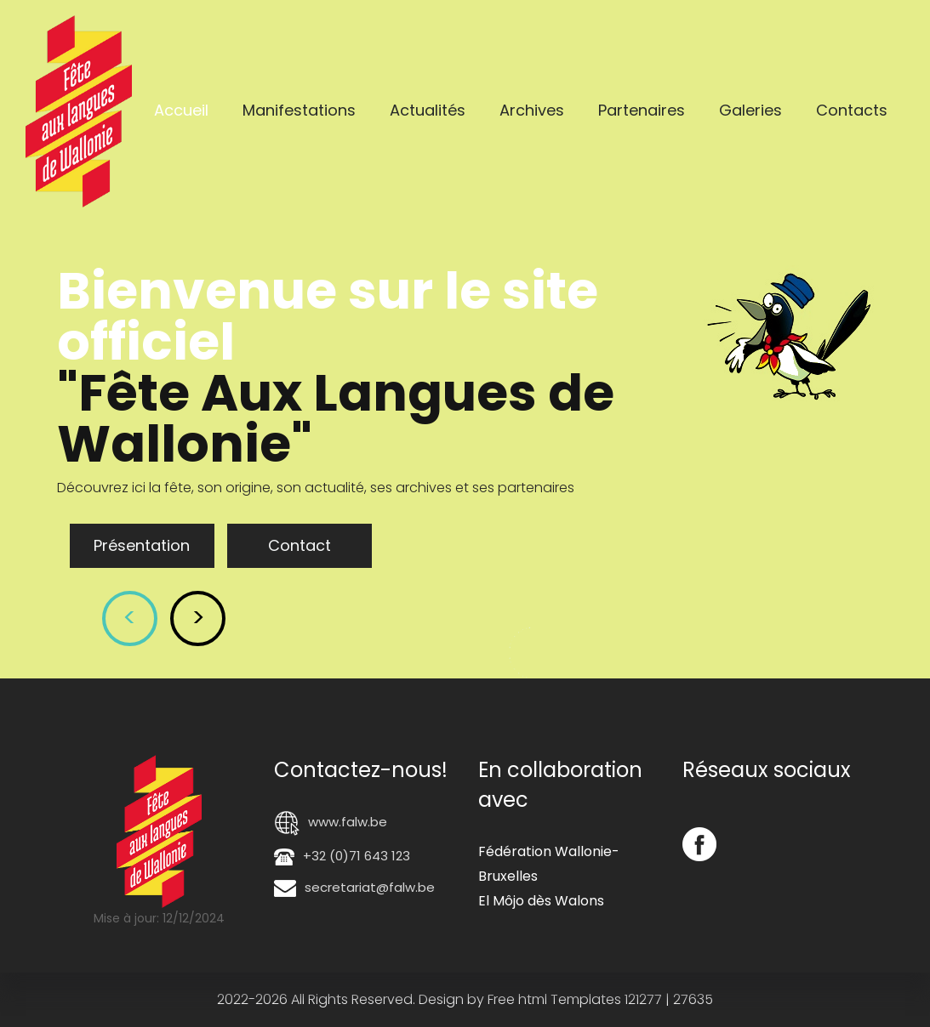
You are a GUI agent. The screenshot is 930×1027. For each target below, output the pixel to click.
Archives (531, 110)
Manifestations (299, 110)
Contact (299, 545)
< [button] (130, 618)
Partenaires (641, 110)
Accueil (181, 110)
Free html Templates (554, 999)
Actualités (427, 110)
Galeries (750, 110)
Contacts (851, 110)
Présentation (142, 545)
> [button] (198, 618)
